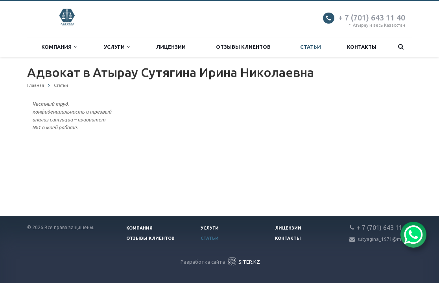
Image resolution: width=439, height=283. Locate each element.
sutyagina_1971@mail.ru (385, 239)
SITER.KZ (243, 261)
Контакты (361, 47)
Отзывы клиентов (243, 47)
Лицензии (171, 47)
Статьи (310, 47)
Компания (58, 47)
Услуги (116, 47)
